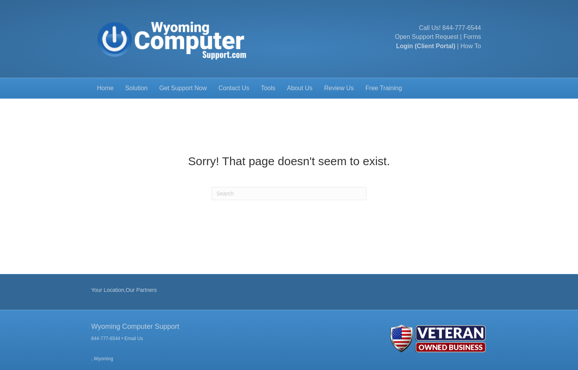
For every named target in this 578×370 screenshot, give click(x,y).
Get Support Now (183, 88)
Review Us (339, 88)
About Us (300, 88)
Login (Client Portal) (425, 46)
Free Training (383, 88)
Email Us (134, 338)
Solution (136, 88)
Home (105, 88)
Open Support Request (427, 36)
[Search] (289, 193)
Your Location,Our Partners (124, 290)
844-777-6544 (461, 27)
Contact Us (233, 88)
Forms (472, 36)
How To (470, 46)
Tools (268, 88)
